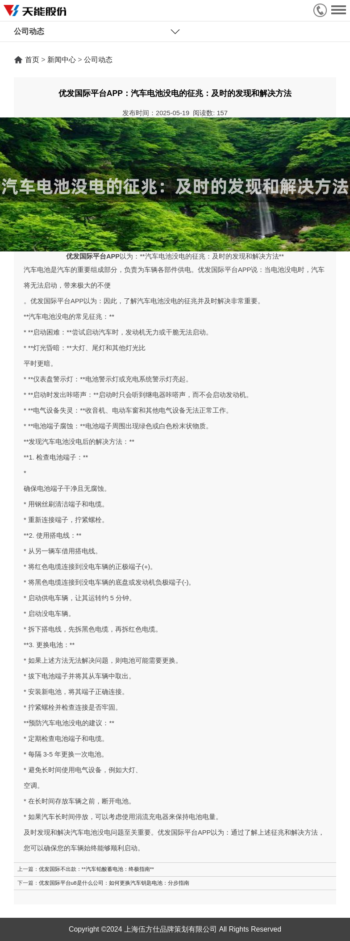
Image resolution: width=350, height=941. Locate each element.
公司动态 (98, 59)
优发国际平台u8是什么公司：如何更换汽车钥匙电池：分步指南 (114, 883)
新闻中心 (61, 59)
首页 (32, 59)
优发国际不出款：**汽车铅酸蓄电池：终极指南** (96, 869)
